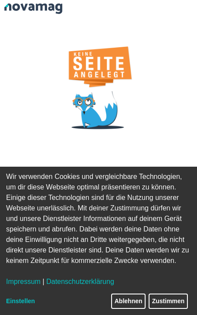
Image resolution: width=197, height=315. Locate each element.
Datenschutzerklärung (80, 281)
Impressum (23, 281)
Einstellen (20, 301)
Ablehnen (129, 301)
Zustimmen (168, 301)
